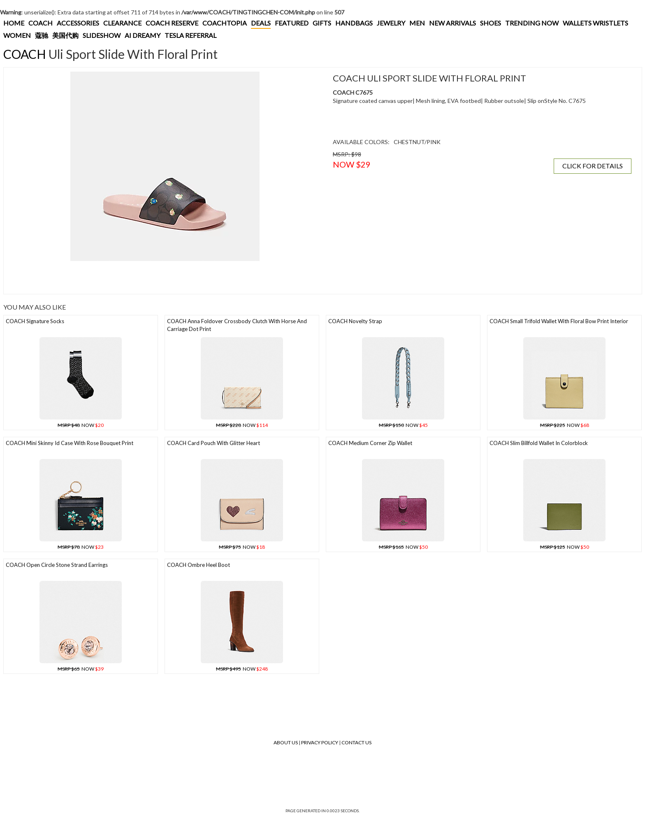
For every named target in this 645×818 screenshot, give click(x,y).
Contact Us (356, 742)
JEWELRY (391, 23)
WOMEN (17, 35)
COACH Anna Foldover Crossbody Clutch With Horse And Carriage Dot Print (237, 325)
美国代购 (65, 35)
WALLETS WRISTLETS (595, 23)
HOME (13, 23)
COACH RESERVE (172, 23)
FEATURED (292, 23)
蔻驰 (41, 35)
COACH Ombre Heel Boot (198, 565)
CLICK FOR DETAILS (592, 166)
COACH (40, 23)
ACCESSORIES (78, 23)
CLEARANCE (122, 23)
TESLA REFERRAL (190, 35)
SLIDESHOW (102, 35)
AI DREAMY (142, 35)
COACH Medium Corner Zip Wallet (370, 443)
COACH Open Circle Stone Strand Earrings (57, 565)
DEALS (261, 23)
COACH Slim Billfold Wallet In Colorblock (539, 443)
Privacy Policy (319, 742)
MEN (417, 23)
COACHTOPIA (224, 23)
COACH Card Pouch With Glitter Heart (213, 443)
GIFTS (322, 23)
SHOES (490, 23)
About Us (286, 742)
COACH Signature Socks (35, 321)
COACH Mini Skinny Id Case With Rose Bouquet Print (69, 443)
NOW (81, 425)
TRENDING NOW (532, 23)
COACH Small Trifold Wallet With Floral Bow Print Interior (559, 321)
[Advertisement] (158, 277)
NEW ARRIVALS (452, 23)
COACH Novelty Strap (355, 321)
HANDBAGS (354, 23)
